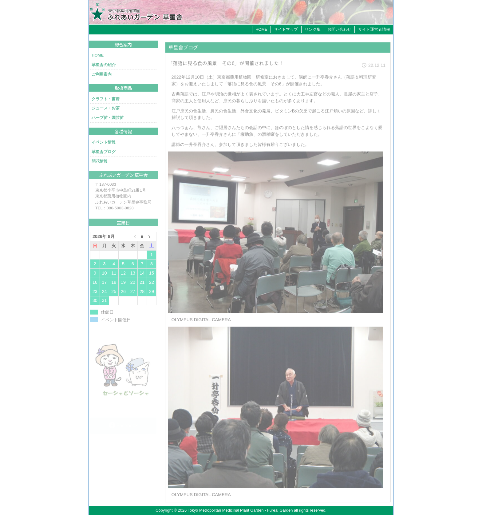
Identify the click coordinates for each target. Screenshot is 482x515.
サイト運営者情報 (374, 29)
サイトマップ (286, 29)
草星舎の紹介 (104, 64)
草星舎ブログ (104, 151)
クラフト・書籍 (106, 99)
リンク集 (313, 29)
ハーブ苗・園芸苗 (108, 117)
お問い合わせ (339, 29)
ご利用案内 (102, 74)
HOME (261, 29)
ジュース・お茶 (106, 108)
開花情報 (100, 161)
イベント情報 (104, 142)
